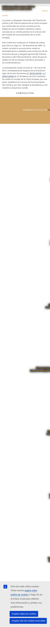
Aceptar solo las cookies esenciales (28, 621)
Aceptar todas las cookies (24, 614)
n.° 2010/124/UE (34, 73)
